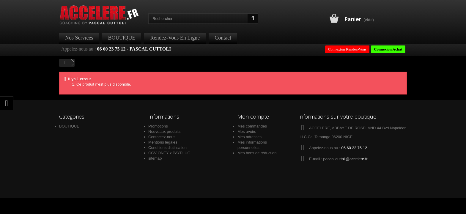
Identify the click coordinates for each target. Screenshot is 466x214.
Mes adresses (249, 137)
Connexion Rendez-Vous (347, 49)
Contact (223, 38)
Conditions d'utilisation (167, 147)
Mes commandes (252, 126)
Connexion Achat (388, 49)
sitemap (155, 158)
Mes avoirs (246, 131)
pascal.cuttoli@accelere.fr (345, 159)
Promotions (158, 126)
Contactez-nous (161, 137)
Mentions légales (162, 142)
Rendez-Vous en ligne (175, 38)
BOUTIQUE (121, 38)
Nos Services (79, 38)
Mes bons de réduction (257, 153)
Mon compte (253, 116)
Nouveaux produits (164, 131)
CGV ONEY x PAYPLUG (169, 153)
